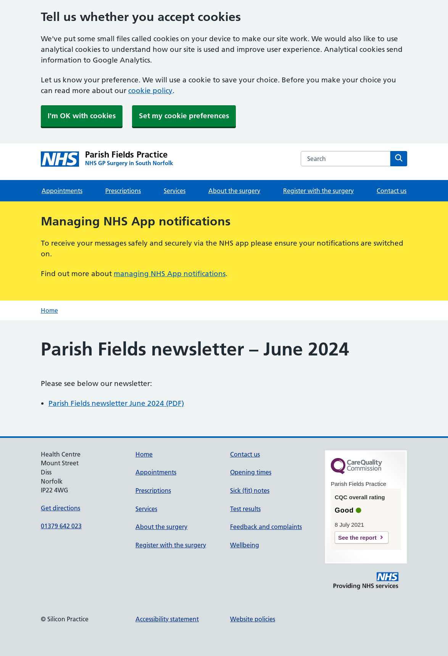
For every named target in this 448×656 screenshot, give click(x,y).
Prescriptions (123, 191)
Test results (245, 509)
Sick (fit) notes (249, 490)
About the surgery (234, 191)
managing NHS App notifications (170, 273)
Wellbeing (244, 545)
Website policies (252, 619)
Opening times (250, 472)
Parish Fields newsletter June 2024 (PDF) (116, 403)
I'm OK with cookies (82, 115)
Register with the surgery (318, 191)
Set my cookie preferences (184, 115)
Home (49, 310)
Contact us (391, 191)
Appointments (62, 191)
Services (174, 191)
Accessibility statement (167, 619)
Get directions (60, 508)
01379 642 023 (61, 526)
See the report (357, 537)
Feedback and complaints (266, 527)
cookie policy (150, 90)
